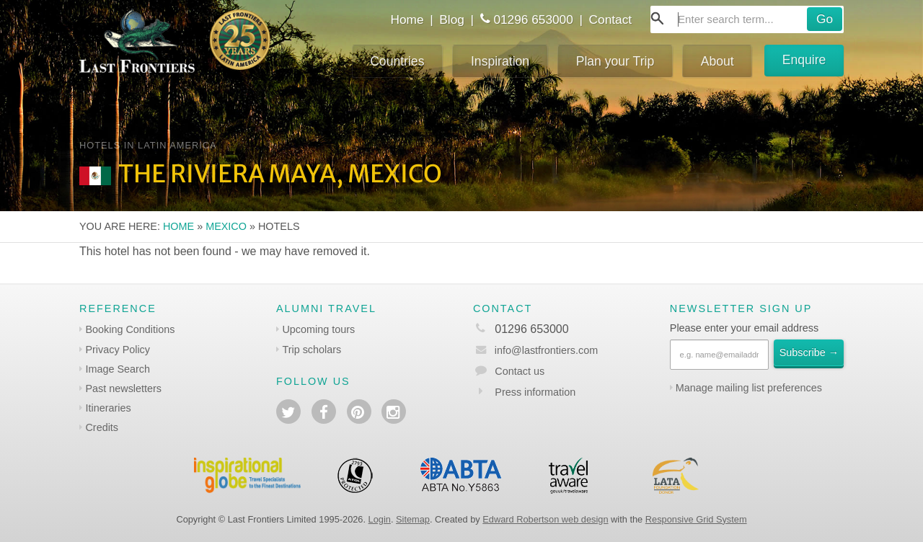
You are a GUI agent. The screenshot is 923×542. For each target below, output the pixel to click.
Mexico (226, 226)
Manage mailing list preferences (749, 388)
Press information (535, 392)
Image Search (117, 369)
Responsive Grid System (696, 519)
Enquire (804, 60)
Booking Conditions (130, 329)
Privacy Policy (117, 349)
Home (406, 19)
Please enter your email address (744, 328)
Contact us (519, 371)
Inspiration (500, 61)
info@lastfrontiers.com (535, 350)
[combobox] (747, 19)
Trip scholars (311, 349)
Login (379, 519)
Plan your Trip (615, 61)
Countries (397, 61)
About (717, 61)
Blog (451, 19)
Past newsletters (123, 388)
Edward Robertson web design (545, 519)
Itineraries (108, 408)
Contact (610, 19)
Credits (101, 427)
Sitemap (413, 519)
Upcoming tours (318, 329)
